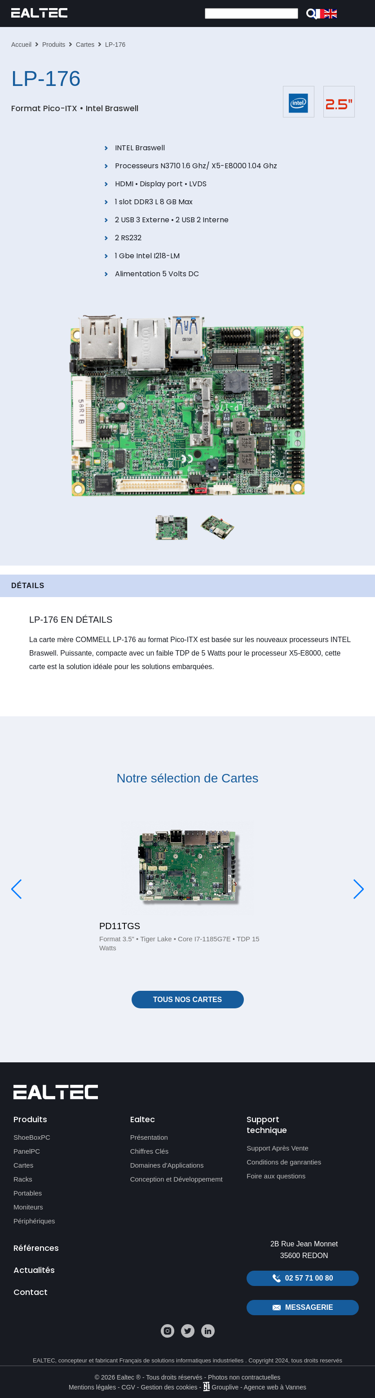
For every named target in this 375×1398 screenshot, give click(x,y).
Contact (30, 1292)
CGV (128, 1386)
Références (36, 1248)
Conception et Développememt (176, 1179)
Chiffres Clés (149, 1151)
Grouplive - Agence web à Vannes (259, 1386)
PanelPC (26, 1151)
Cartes (85, 44)
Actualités (34, 1270)
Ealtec (142, 1119)
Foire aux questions (276, 1176)
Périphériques (34, 1221)
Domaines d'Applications (167, 1165)
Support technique (267, 1125)
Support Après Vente (278, 1148)
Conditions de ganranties (284, 1162)
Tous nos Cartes (187, 999)
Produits (53, 44)
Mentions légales (92, 1386)
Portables (27, 1193)
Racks (22, 1179)
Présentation (149, 1137)
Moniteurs (28, 1207)
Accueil (21, 44)
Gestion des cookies (169, 1386)
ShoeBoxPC (31, 1137)
